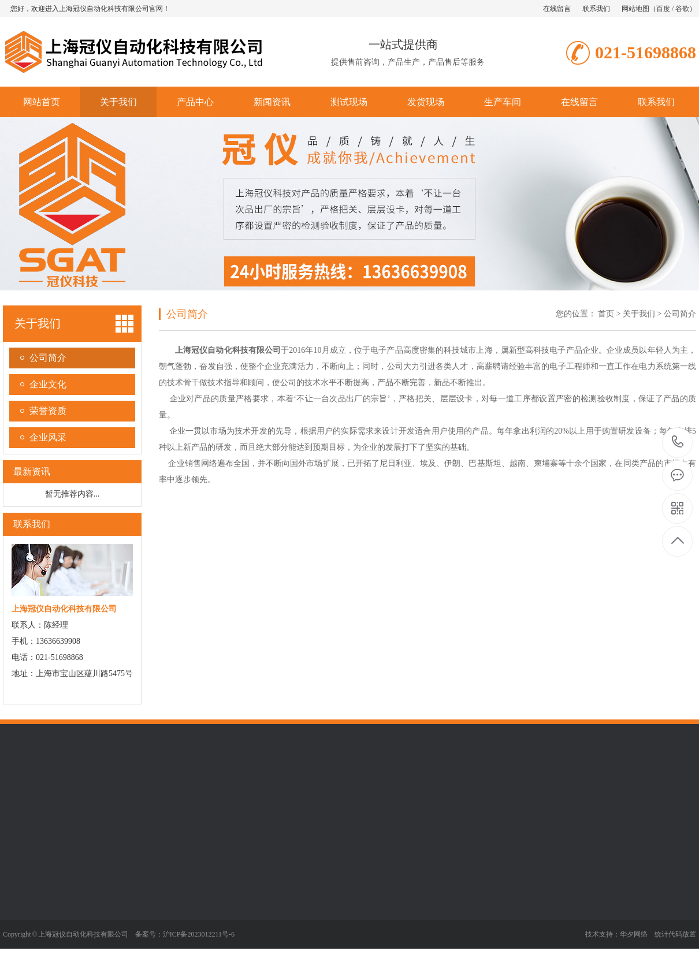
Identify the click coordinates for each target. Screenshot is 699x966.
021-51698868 (678, 442)
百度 (663, 9)
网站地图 (635, 9)
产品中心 (195, 102)
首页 (606, 313)
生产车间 (502, 102)
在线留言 (557, 9)
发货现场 (425, 102)
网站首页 (41, 102)
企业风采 (47, 437)
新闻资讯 (272, 102)
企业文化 (47, 384)
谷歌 (682, 9)
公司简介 (47, 358)
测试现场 (348, 102)
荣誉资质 (47, 411)
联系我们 (596, 9)
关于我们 (118, 102)
